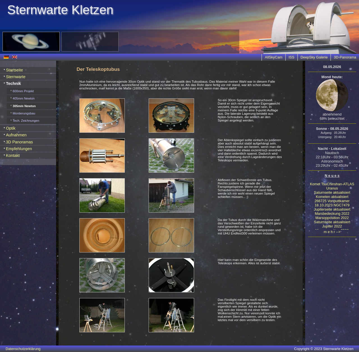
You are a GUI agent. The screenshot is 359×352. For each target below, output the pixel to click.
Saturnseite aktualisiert (332, 192)
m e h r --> (332, 232)
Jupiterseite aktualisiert (332, 209)
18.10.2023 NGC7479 (332, 205)
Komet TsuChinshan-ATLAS (332, 184)
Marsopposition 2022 (332, 218)
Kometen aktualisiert (332, 197)
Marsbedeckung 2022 (332, 213)
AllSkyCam (273, 57)
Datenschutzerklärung (23, 349)
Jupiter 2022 (332, 226)
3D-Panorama (345, 57)
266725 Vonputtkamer (331, 201)
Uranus (332, 188)
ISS (291, 57)
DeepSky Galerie (314, 57)
